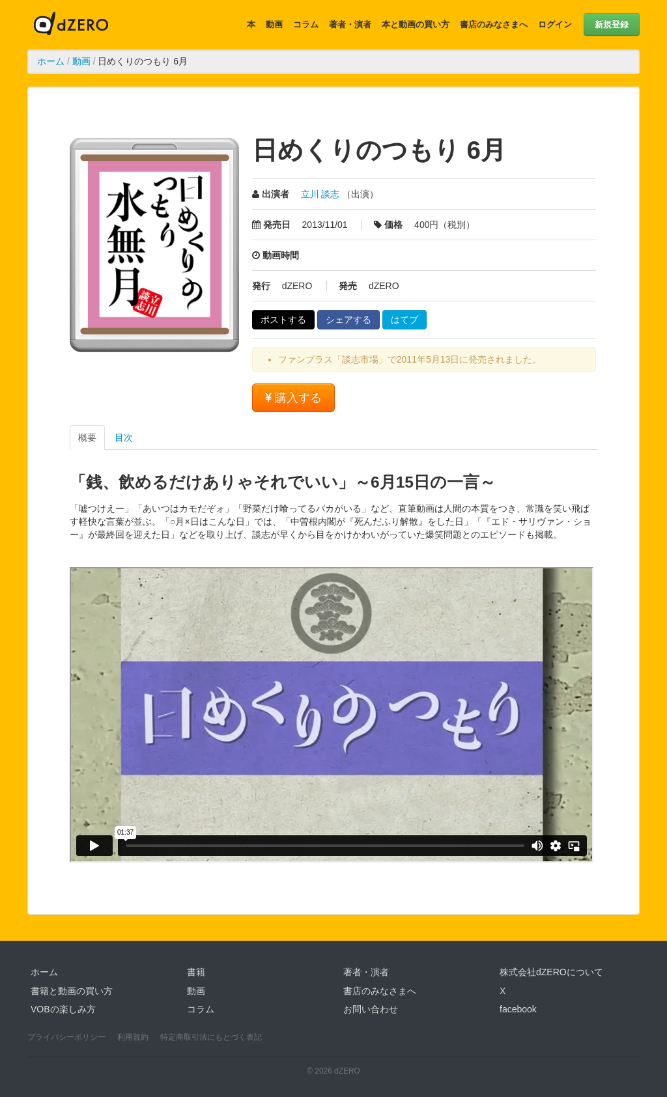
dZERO (71, 25)
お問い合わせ (370, 1009)
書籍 (196, 972)
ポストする (283, 319)
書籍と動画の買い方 (72, 991)
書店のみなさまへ (494, 24)
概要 (87, 437)
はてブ (404, 319)
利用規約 (133, 1037)
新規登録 (612, 24)
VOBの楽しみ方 (63, 1009)
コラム (306, 24)
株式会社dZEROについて (551, 972)
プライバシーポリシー (66, 1037)
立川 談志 (320, 194)
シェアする (348, 319)
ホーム (50, 61)
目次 (124, 437)
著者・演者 (350, 24)
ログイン (555, 24)
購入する (293, 397)
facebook (518, 1009)
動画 (274, 24)
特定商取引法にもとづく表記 (211, 1037)
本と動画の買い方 (415, 24)
